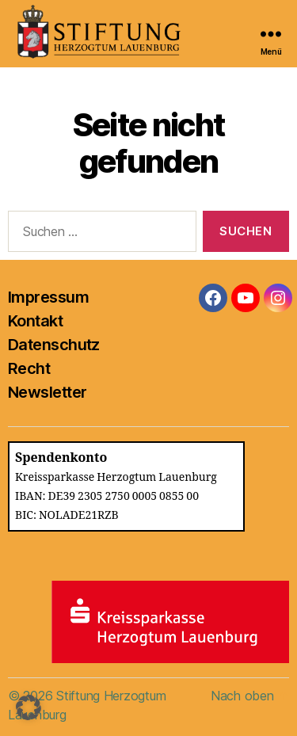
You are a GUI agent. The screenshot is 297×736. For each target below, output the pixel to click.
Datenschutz (54, 344)
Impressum (48, 297)
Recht (29, 368)
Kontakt (35, 320)
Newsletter (47, 392)
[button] (28, 707)
